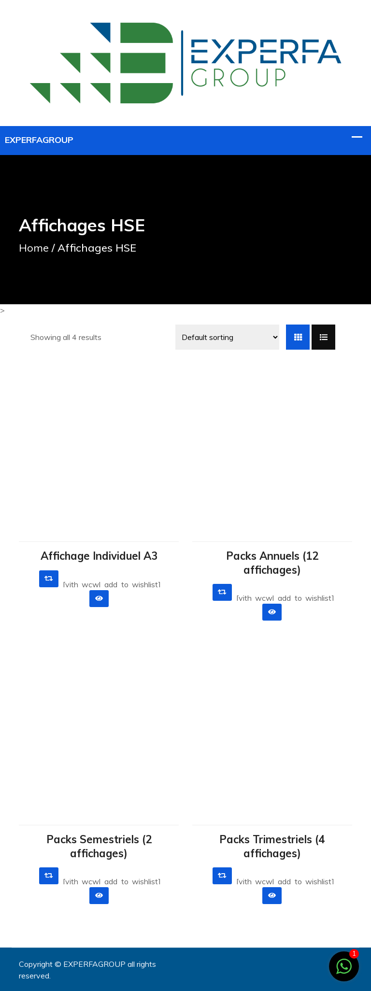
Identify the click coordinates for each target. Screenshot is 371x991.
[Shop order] (227, 337)
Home (34, 248)
